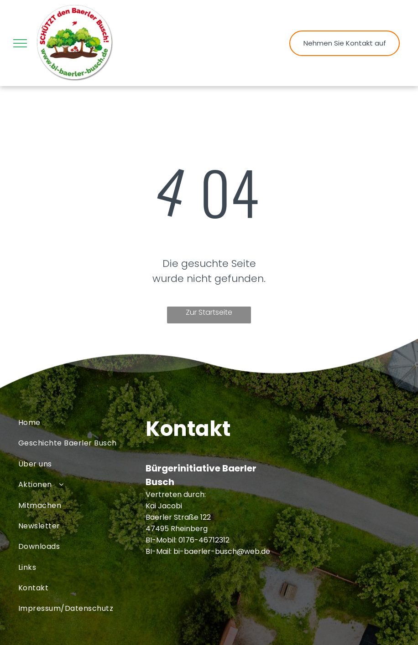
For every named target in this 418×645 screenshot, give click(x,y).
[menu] (20, 43)
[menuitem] (82, 422)
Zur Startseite (209, 312)
